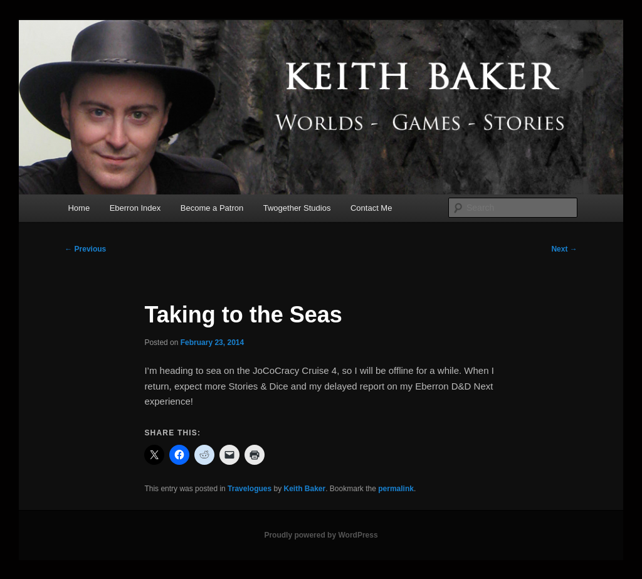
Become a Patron (212, 208)
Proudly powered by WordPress (320, 535)
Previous (85, 249)
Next (564, 249)
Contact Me (371, 208)
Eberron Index (135, 208)
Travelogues (249, 488)
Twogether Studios (297, 208)
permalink (396, 488)
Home (79, 208)
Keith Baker (304, 488)
